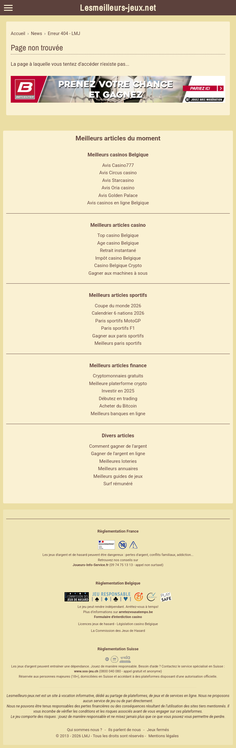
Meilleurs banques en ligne (118, 413)
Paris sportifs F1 (118, 328)
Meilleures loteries (118, 461)
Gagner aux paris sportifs (118, 336)
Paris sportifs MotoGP (118, 321)
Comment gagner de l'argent (118, 446)
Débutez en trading (118, 398)
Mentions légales (163, 736)
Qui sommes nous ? (84, 729)
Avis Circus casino (118, 172)
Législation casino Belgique (137, 624)
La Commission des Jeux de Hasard (118, 631)
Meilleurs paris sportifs (117, 343)
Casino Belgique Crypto (118, 265)
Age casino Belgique (118, 243)
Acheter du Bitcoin (118, 406)
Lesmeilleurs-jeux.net (118, 8)
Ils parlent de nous (124, 729)
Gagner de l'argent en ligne (118, 453)
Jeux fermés (158, 729)
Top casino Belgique (118, 235)
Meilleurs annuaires (118, 468)
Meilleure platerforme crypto (118, 383)
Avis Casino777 (118, 165)
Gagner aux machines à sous (118, 273)
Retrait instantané (118, 250)
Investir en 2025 (118, 391)
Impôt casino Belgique (118, 258)
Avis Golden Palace (118, 195)
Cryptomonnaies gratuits (118, 376)
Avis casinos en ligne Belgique (118, 203)
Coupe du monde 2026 (118, 306)
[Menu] (8, 8)
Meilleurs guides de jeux (118, 476)
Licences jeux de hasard (96, 624)
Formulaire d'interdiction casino (118, 617)
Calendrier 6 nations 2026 (118, 313)
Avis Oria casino (118, 188)
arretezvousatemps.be (136, 612)
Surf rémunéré (118, 483)
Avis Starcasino (118, 180)
